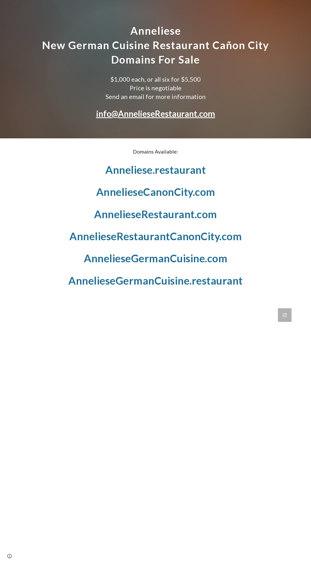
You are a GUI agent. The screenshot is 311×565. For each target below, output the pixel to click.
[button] (9, 556)
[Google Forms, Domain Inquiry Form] (155, 433)
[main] (155, 43)
